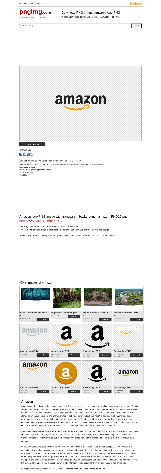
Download (42, 319)
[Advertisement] (80, 48)
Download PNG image (32, 144)
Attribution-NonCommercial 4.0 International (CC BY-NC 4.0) (55, 161)
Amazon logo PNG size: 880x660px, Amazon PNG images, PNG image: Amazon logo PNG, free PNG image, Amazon (66, 164)
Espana (37, 3)
